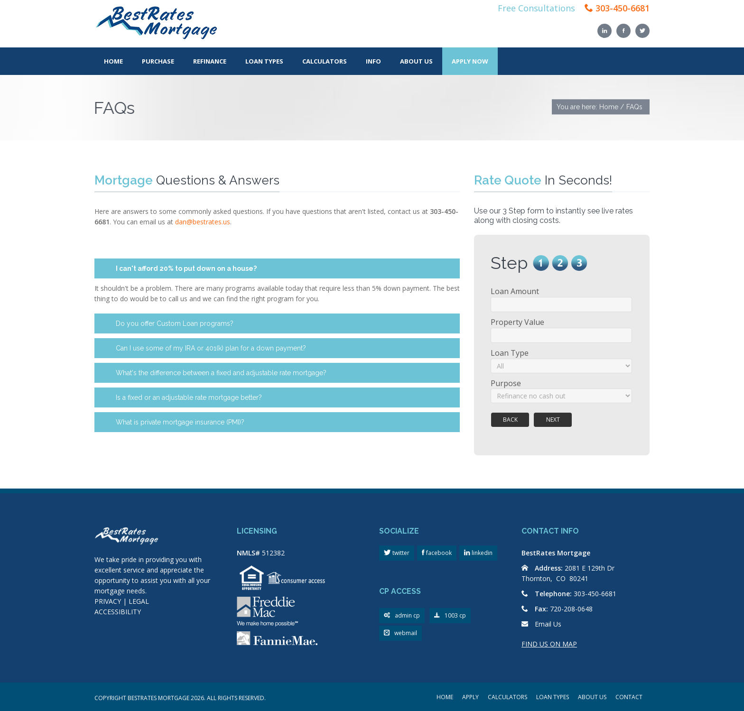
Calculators (324, 61)
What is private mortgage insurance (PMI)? (180, 422)
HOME (445, 697)
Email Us (548, 623)
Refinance (209, 61)
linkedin (481, 553)
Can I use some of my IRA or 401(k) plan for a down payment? (211, 348)
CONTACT (628, 697)
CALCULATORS (507, 697)
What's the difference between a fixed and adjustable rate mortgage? (221, 373)
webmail (400, 633)
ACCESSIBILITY (117, 611)
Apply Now (470, 61)
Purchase (158, 61)
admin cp (402, 615)
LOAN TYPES (552, 697)
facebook (438, 553)
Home (113, 61)
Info (373, 61)
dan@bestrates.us (202, 221)
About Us (416, 61)
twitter (400, 553)
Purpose (506, 383)
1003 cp (450, 615)
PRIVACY (107, 601)
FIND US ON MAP (549, 643)
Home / (611, 107)
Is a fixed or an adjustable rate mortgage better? (189, 397)
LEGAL (139, 601)
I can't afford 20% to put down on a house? (186, 268)
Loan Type (510, 353)
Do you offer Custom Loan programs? (174, 323)
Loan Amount (515, 291)
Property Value (517, 322)
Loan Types (264, 61)
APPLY (470, 697)
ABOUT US (592, 697)
